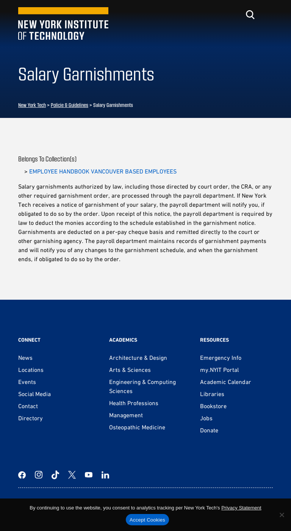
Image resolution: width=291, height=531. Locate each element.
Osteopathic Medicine (137, 427)
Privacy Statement (241, 508)
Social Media (34, 393)
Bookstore (213, 406)
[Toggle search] (250, 14)
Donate (209, 430)
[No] (281, 515)
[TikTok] (55, 474)
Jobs (206, 418)
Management (126, 415)
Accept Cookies (147, 520)
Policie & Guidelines (69, 105)
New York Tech (32, 105)
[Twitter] (72, 474)
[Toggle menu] (268, 14)
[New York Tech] (63, 23)
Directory (30, 418)
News (25, 357)
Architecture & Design (138, 357)
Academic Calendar (225, 381)
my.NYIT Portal (219, 369)
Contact (28, 406)
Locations (31, 369)
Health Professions (133, 402)
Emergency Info (220, 357)
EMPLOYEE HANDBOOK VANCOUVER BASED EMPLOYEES (103, 171)
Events (27, 381)
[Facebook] (22, 474)
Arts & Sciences (130, 369)
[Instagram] (38, 474)
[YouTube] (88, 474)
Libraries (212, 393)
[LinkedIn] (105, 474)
